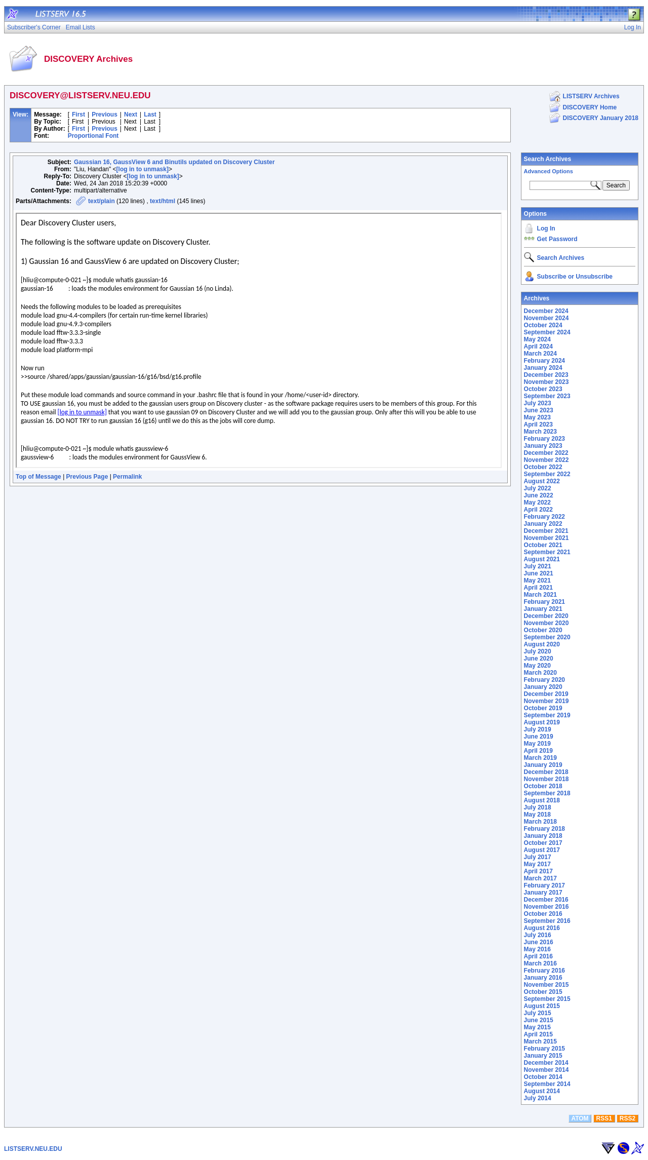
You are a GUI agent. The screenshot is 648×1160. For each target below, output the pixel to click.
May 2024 (537, 339)
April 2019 (538, 750)
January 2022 (543, 523)
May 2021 (537, 580)
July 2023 (537, 403)
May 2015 (537, 1027)
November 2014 (546, 1069)
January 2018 (543, 835)
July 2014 (537, 1098)
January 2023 (543, 445)
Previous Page (87, 476)
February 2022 (544, 516)
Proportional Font (93, 135)
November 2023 (546, 381)
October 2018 (543, 786)
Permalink (127, 476)
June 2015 (538, 1020)
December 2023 (546, 374)
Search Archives (548, 159)
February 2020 (544, 679)
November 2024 (546, 318)
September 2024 (547, 332)
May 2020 (537, 665)
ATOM (579, 1118)
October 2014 (543, 1076)
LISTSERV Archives (591, 96)
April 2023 (538, 424)
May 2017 (537, 864)
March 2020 (540, 672)
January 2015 (543, 1055)
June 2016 (538, 942)
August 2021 (542, 559)
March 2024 (540, 353)
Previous (104, 114)
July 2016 (537, 935)
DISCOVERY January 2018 (600, 118)
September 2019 (547, 715)
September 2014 (547, 1084)
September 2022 (547, 474)
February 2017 (544, 885)
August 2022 (542, 481)
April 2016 (538, 956)
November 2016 (546, 906)
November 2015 (546, 984)
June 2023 (538, 410)
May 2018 (537, 814)
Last (150, 114)
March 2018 (540, 821)
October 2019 (543, 708)
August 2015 (542, 1006)
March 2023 (540, 431)
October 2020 (543, 630)
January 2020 (543, 686)
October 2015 (543, 991)
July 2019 (537, 729)
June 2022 (538, 495)
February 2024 (544, 360)
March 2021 (540, 594)
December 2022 (546, 452)
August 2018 (542, 800)
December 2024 (546, 311)
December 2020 (546, 616)
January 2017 (543, 892)
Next (130, 114)
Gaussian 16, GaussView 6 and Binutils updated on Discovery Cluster (174, 162)
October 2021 (543, 545)
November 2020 (546, 623)
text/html (162, 201)
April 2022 (538, 509)
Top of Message (38, 476)
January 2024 (543, 367)
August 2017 (542, 850)
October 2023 (543, 389)
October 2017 (543, 842)
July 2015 (537, 1013)
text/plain (101, 201)
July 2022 (537, 488)
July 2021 (537, 566)
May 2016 (537, 949)
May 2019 (537, 743)
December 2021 (546, 530)
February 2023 (544, 438)
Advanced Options (548, 171)
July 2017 (537, 857)
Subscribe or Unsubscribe (575, 276)
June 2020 (538, 658)
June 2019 (538, 736)
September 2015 (547, 998)
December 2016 (546, 899)
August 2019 (542, 722)
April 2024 (538, 346)
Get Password (557, 239)
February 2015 (544, 1048)
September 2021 (547, 552)
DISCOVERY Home (590, 107)
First (78, 114)
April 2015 (538, 1034)
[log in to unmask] (142, 169)
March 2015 (540, 1041)
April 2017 (538, 871)
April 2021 (538, 587)
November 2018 (546, 779)
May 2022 (537, 502)
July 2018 (537, 807)
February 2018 (544, 828)
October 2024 (543, 325)
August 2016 (542, 928)
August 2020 (542, 644)
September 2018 (547, 793)
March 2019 (540, 757)
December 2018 (546, 772)
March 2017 (540, 878)
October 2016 (543, 913)
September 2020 (547, 637)
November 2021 (546, 538)
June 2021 (538, 573)
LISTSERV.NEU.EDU (33, 1148)
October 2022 (543, 467)
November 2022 (546, 459)
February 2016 (544, 970)
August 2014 (542, 1091)
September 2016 (547, 920)
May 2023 (537, 417)
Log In (546, 228)
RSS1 (604, 1118)
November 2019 (546, 701)
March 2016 (540, 963)
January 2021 (543, 608)
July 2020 (537, 651)
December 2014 (546, 1062)
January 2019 (543, 764)
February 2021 (544, 601)
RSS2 (627, 1118)
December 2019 (546, 694)
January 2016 (543, 977)
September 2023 (547, 396)
